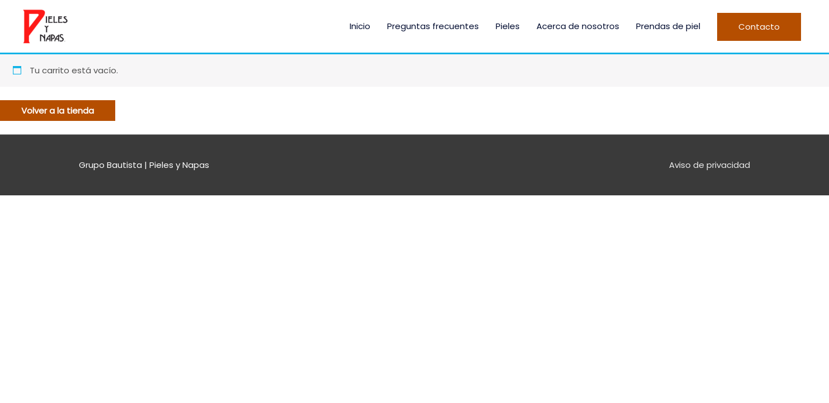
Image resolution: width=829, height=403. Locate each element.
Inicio (360, 26)
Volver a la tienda (57, 110)
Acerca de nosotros (577, 26)
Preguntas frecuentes (433, 26)
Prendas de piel (668, 26)
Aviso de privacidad (709, 165)
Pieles (508, 26)
